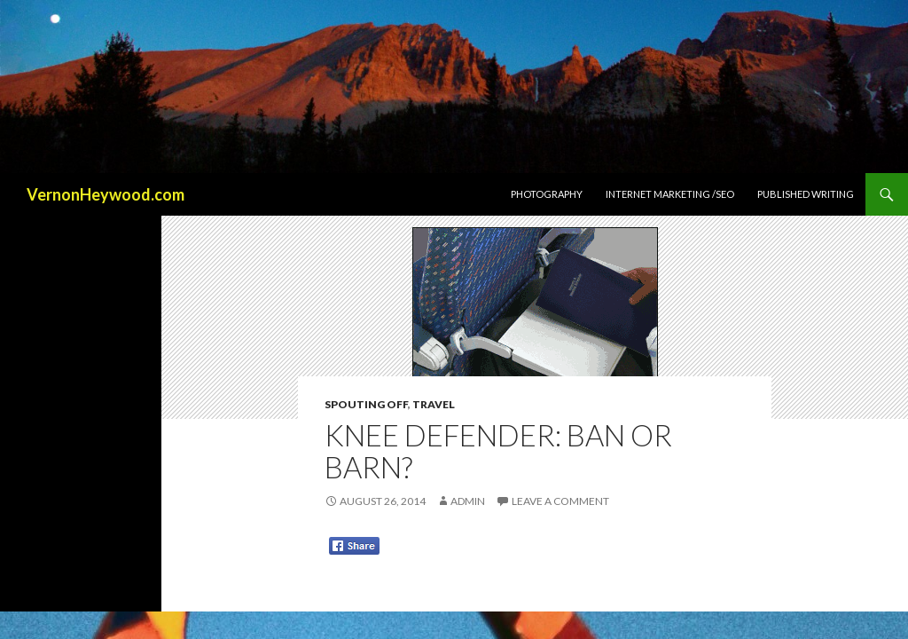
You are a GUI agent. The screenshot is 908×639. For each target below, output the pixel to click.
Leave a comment (560, 501)
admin (467, 501)
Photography (547, 194)
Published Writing (805, 194)
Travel (433, 404)
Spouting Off (366, 404)
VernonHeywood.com (105, 194)
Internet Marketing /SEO (670, 194)
